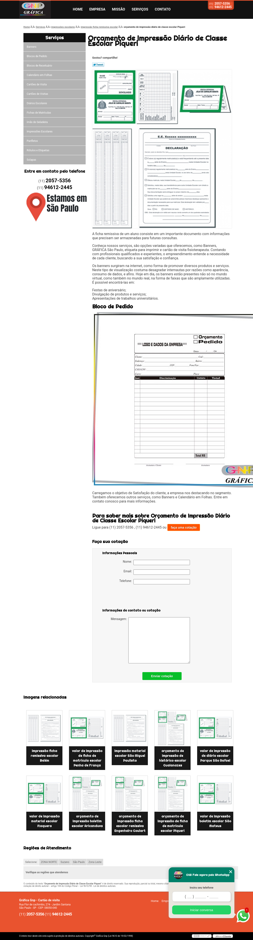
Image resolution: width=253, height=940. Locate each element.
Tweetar (98, 64)
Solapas (31, 159)
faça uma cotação (184, 527)
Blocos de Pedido (37, 56)
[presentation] (130, 597)
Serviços (140, 9)
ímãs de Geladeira (37, 122)
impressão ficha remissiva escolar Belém (44, 756)
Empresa (97, 9)
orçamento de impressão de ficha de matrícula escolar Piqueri (172, 823)
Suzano (64, 862)
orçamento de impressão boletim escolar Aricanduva (87, 821)
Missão (118, 9)
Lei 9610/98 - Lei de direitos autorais (97, 886)
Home (78, 9)
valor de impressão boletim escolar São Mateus (215, 821)
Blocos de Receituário (39, 65)
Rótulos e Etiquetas (38, 150)
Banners (31, 46)
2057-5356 (222, 3)
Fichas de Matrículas (39, 112)
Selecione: (31, 862)
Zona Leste (94, 862)
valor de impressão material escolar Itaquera (44, 821)
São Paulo (79, 862)
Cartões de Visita (37, 84)
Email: (157, 572)
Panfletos (32, 140)
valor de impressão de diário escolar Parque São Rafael (215, 756)
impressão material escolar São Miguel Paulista (129, 756)
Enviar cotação (162, 676)
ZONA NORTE (49, 862)
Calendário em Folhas (39, 75)
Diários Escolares (37, 103)
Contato (163, 9)
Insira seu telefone (201, 887)
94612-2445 (223, 7)
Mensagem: (150, 640)
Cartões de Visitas (37, 93)
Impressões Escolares (40, 131)
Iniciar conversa (201, 910)
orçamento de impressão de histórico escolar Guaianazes (172, 758)
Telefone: (154, 581)
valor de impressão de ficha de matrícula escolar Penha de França (87, 758)
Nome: (156, 562)
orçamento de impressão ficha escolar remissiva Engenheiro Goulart (129, 823)
